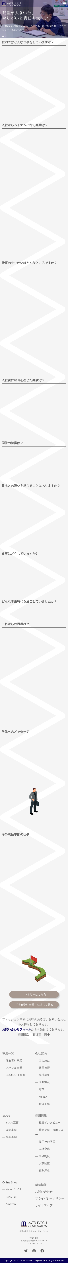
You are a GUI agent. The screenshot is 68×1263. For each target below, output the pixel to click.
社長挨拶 (44, 1067)
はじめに (44, 1060)
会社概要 (44, 1074)
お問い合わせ (44, 1191)
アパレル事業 (14, 1067)
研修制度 (44, 1156)
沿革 (41, 1089)
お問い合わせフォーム (16, 1029)
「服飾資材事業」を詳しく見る (34, 1004)
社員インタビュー (50, 1122)
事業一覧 (8, 1053)
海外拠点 (44, 1082)
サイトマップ (44, 1205)
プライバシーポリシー (49, 1198)
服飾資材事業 (14, 1060)
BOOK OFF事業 (15, 1074)
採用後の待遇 (47, 1141)
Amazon (11, 1204)
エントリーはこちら (34, 994)
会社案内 (41, 1053)
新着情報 (41, 1184)
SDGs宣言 (12, 1122)
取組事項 (11, 1129)
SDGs (6, 1115)
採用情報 (41, 1115)
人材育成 (44, 1148)
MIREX (43, 1096)
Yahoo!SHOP (13, 1189)
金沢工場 (44, 1103)
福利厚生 (44, 1170)
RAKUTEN (11, 1196)
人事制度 (44, 1163)
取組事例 (11, 1137)
